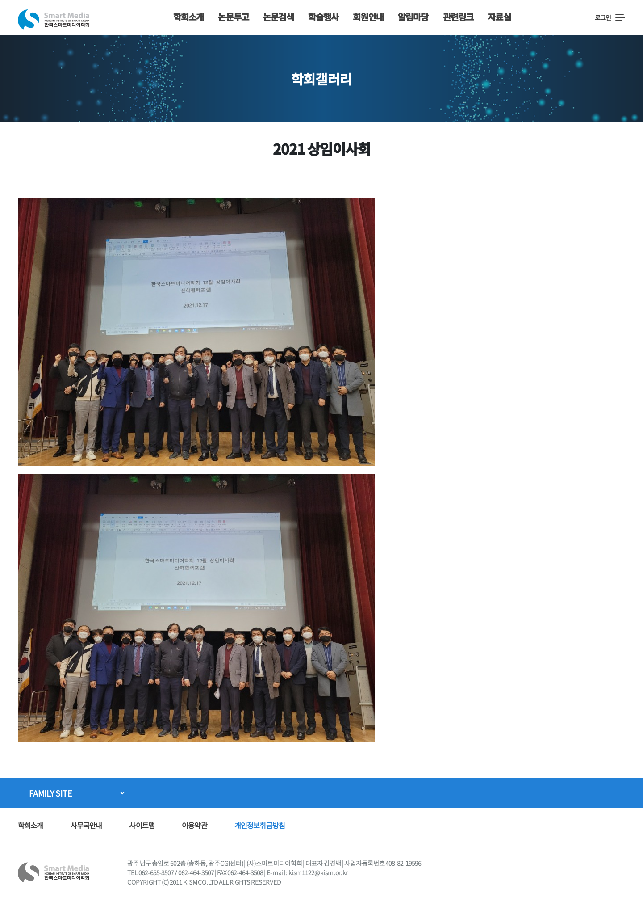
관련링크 (458, 16)
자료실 (499, 16)
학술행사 (323, 16)
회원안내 (368, 16)
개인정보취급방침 (259, 825)
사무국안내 (86, 825)
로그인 (603, 17)
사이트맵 (141, 825)
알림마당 (413, 16)
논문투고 (233, 16)
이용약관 (194, 825)
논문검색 (278, 16)
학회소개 (188, 16)
